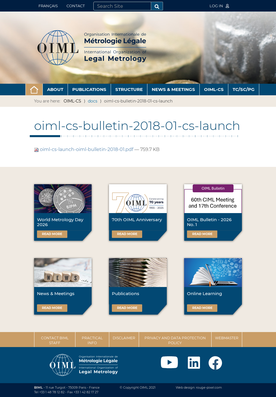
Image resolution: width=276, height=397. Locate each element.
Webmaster (226, 338)
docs (92, 101)
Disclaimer (124, 338)
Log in (219, 5)
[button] (34, 89)
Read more (52, 234)
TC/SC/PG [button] (244, 89)
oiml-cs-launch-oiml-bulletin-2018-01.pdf (84, 149)
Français (48, 5)
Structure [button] (129, 89)
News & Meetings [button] (173, 89)
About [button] (55, 89)
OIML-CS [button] (214, 89)
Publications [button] (89, 89)
